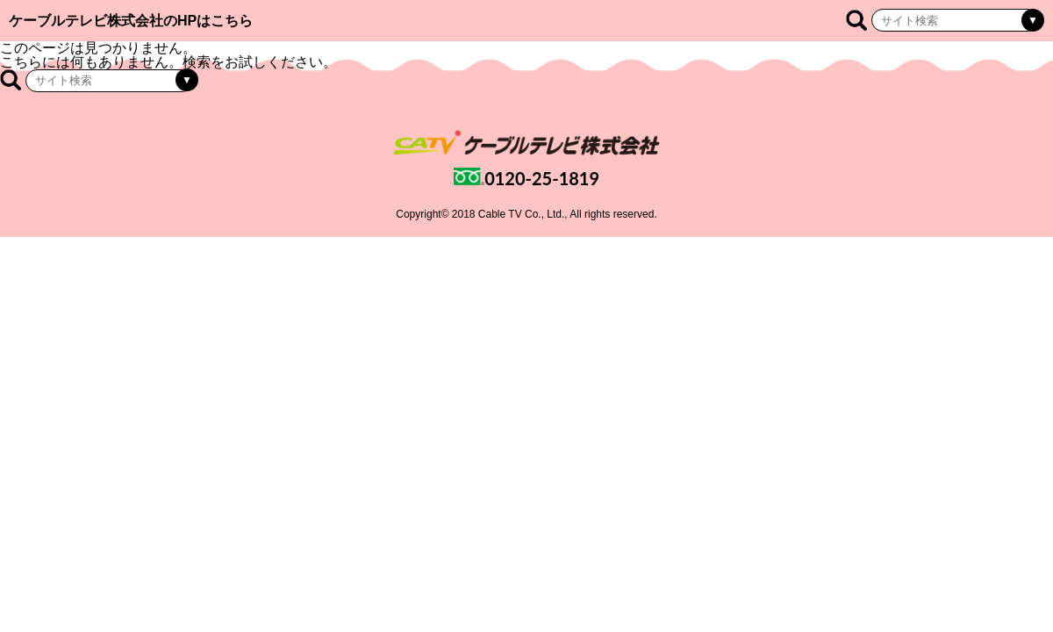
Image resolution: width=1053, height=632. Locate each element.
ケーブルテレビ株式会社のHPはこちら (131, 20)
